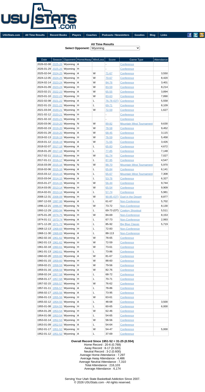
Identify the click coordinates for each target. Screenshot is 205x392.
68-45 (109, 132)
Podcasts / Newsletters (115, 35)
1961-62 (57, 237)
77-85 (109, 150)
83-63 (109, 96)
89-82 (109, 123)
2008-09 (57, 196)
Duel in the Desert (131, 196)
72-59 (109, 109)
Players (76, 35)
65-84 (109, 169)
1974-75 (57, 214)
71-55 (109, 141)
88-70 (109, 164)
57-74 (109, 192)
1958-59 (57, 265)
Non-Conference (130, 201)
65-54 (109, 187)
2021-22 (57, 100)
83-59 (109, 86)
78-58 (109, 128)
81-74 (109, 155)
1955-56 (57, 292)
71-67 (109, 73)
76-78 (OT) (112, 100)
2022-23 (57, 91)
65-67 (109, 173)
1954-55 (57, 301)
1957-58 (57, 274)
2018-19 (57, 137)
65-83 (109, 146)
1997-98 (57, 201)
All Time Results (35, 35)
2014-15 (57, 173)
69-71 (109, 105)
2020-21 (57, 109)
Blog (152, 35)
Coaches (91, 35)
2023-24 (57, 82)
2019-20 (57, 123)
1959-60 (57, 255)
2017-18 (57, 146)
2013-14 (57, 187)
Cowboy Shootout (130, 210)
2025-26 (57, 64)
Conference (127, 64)
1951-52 (57, 329)
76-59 (109, 137)
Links (164, 35)
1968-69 (57, 228)
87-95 (109, 160)
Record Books (58, 35)
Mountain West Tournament (136, 123)
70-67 (109, 77)
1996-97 (57, 205)
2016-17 (57, 155)
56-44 (109, 182)
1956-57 (57, 283)
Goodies (140, 35)
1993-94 (57, 210)
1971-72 (57, 223)
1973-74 (57, 219)
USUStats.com (11, 35)
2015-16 (57, 164)
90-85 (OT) (112, 196)
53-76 (109, 178)
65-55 (109, 91)
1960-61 (57, 246)
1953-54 (57, 310)
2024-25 (57, 73)
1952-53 (57, 319)
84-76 (109, 82)
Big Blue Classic (129, 223)
